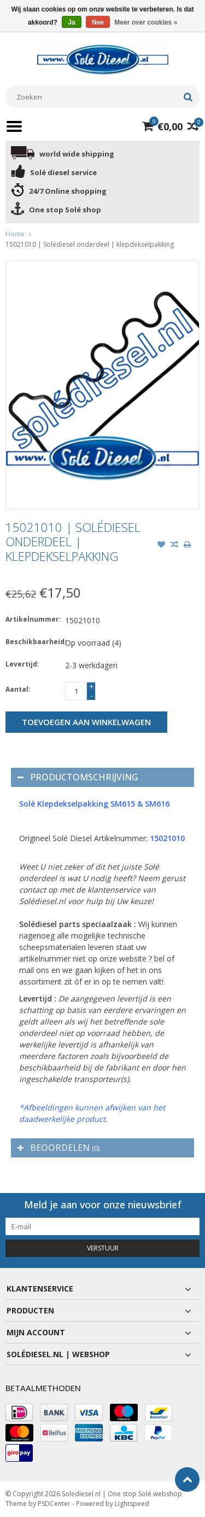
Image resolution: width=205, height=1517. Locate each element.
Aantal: (18, 689)
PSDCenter (54, 1503)
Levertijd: (22, 664)
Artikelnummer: (32, 619)
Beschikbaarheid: (32, 641)
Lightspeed (132, 1503)
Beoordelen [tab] (58, 1148)
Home (15, 234)
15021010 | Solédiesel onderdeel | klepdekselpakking (89, 244)
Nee (98, 22)
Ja (71, 22)
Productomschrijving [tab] (77, 777)
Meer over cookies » (145, 22)
